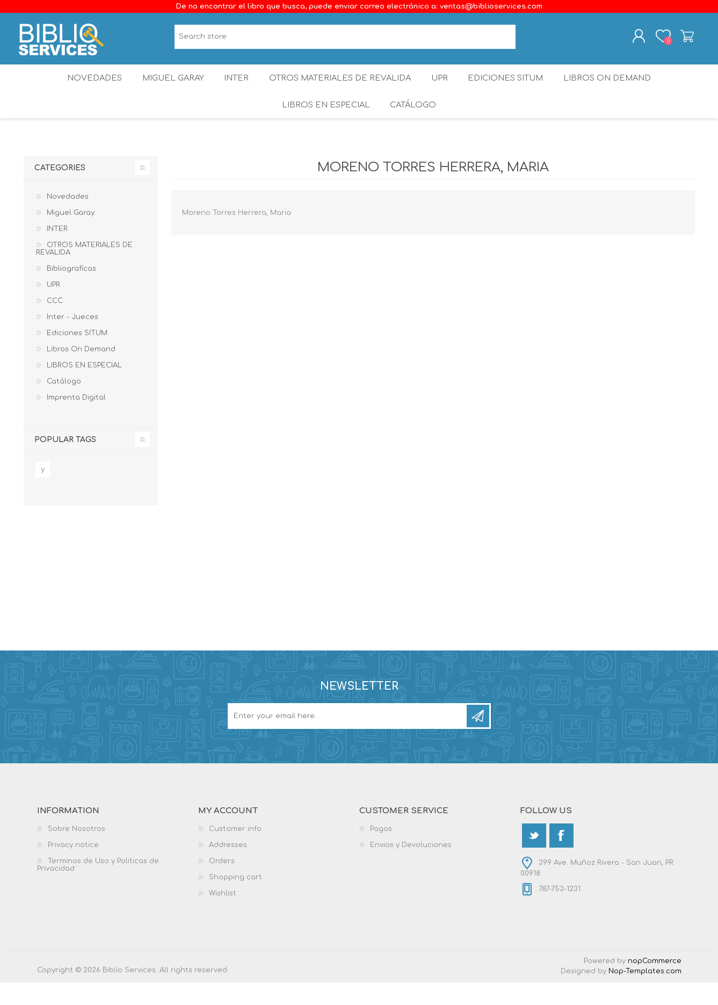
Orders (222, 883)
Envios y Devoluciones (411, 867)
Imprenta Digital (76, 420)
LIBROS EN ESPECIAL (323, 123)
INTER (234, 88)
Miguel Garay (166, 88)
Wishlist (222, 916)
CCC (55, 323)
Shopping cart (683, 39)
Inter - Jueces (72, 339)
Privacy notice (73, 867)
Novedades (83, 88)
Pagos (381, 851)
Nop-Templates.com (644, 993)
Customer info (235, 851)
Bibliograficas (71, 291)
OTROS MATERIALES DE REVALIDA (340, 88)
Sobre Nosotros (76, 851)
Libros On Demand (619, 88)
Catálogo (414, 123)
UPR (442, 88)
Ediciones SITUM (513, 88)
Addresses (228, 867)
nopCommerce (654, 983)
